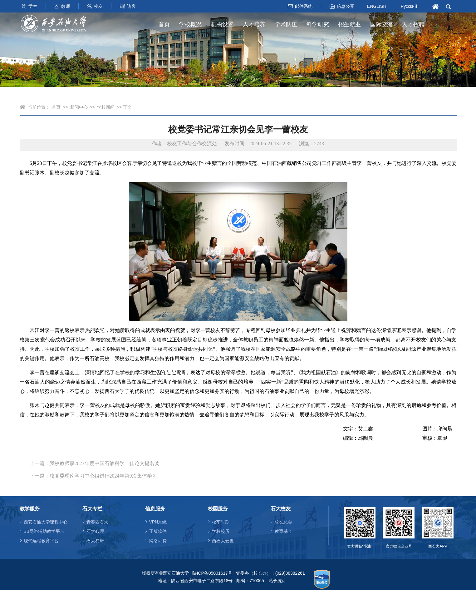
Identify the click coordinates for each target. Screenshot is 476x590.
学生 (32, 6)
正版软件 (158, 531)
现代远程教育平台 (41, 540)
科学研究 (318, 24)
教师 (65, 6)
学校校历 (220, 531)
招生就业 (349, 24)
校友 (98, 6)
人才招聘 (413, 24)
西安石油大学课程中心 (45, 521)
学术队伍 (286, 24)
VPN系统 (158, 521)
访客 (131, 6)
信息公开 (345, 6)
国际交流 (381, 24)
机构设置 (222, 24)
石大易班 (95, 540)
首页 (164, 24)
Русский (409, 6)
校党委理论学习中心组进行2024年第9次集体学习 (103, 475)
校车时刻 (220, 521)
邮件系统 (303, 6)
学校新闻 (106, 107)
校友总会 (283, 521)
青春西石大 (97, 521)
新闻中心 (79, 107)
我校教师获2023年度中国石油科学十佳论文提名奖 (104, 463)
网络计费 (158, 540)
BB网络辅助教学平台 (44, 531)
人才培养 (254, 24)
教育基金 (283, 531)
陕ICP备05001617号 (212, 573)
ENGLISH (376, 6)
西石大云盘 (223, 540)
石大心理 (95, 531)
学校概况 (190, 24)
